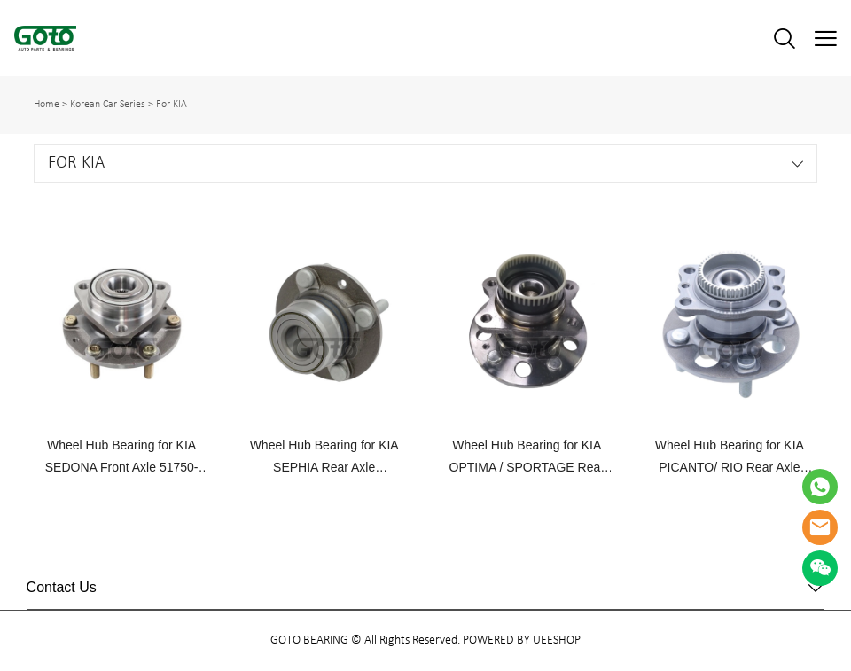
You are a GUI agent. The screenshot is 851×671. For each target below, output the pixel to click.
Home (46, 104)
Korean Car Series (107, 104)
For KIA (171, 104)
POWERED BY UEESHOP (522, 640)
